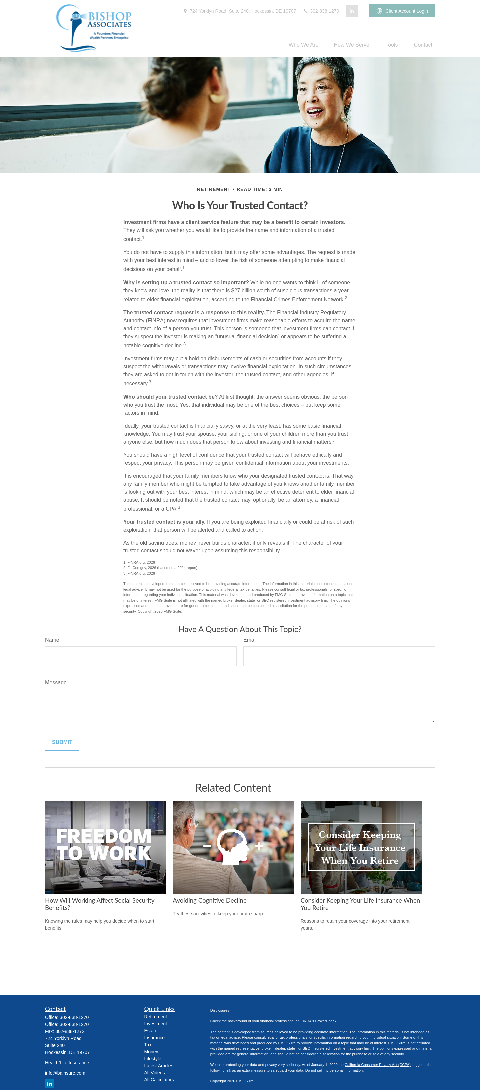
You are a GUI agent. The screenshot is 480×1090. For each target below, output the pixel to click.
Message (56, 682)
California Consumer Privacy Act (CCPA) (378, 1065)
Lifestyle (152, 1058)
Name (52, 640)
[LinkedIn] (352, 11)
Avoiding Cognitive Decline (210, 900)
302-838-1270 (321, 11)
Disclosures (219, 1010)
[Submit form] (62, 742)
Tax (148, 1044)
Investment (155, 1023)
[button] (303, 45)
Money (151, 1051)
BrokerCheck (325, 1021)
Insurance (154, 1037)
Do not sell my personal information (334, 1070)
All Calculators (159, 1079)
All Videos (154, 1072)
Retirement (155, 1016)
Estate (151, 1030)
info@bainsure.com (65, 1073)
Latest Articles (158, 1065)
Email (250, 640)
